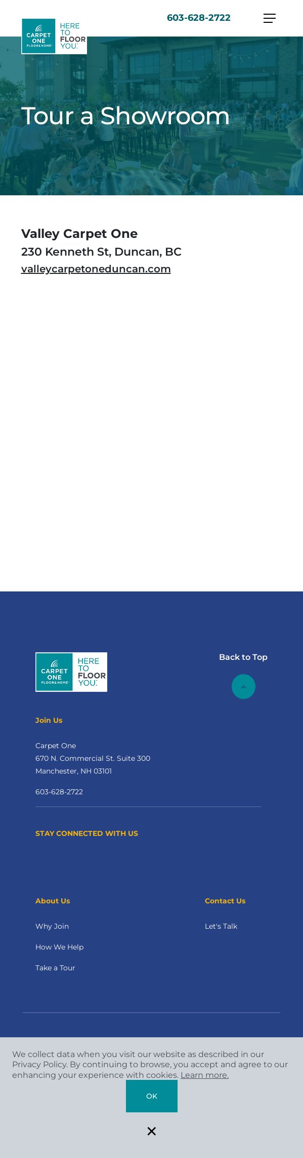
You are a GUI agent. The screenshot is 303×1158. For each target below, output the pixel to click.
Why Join (52, 926)
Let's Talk (221, 926)
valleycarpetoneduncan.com (96, 269)
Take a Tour (55, 967)
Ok (151, 1096)
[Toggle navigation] (269, 18)
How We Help (59, 947)
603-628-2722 (199, 17)
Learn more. (205, 1075)
